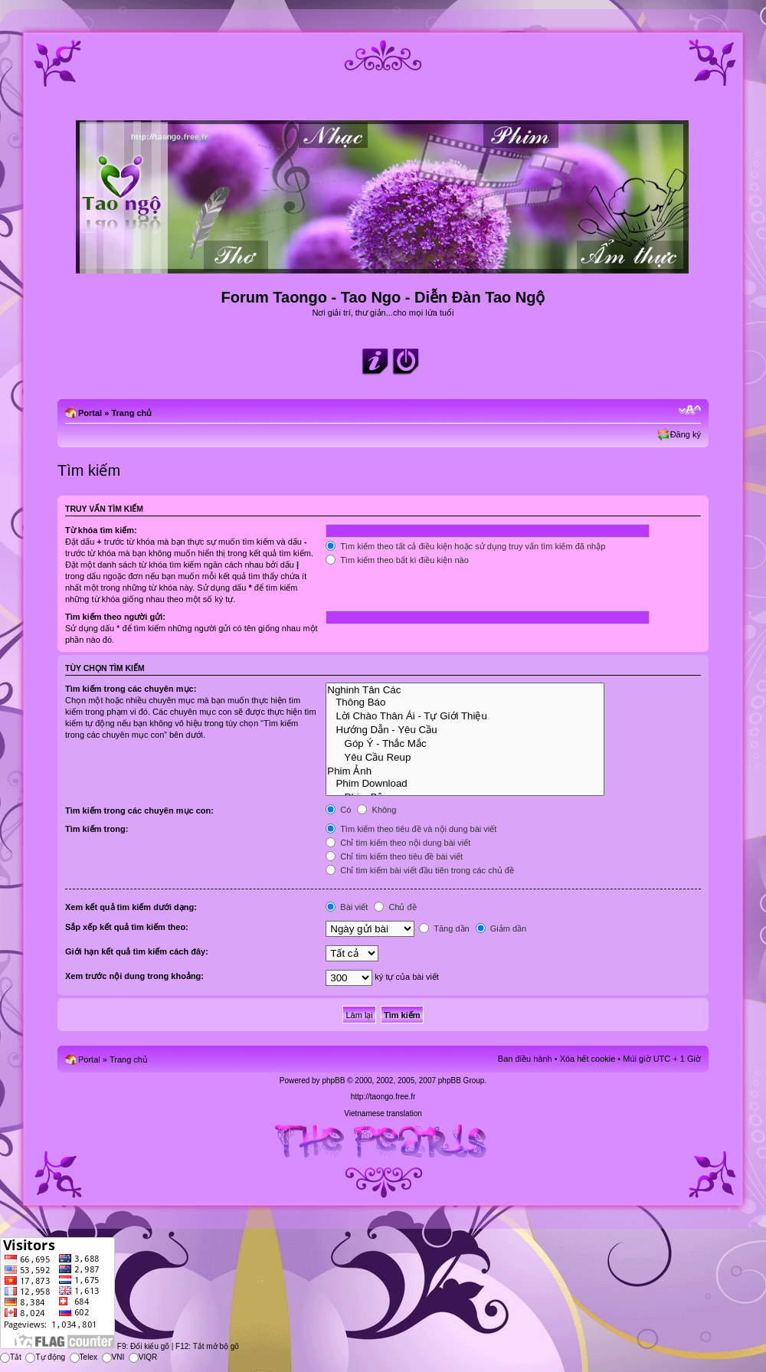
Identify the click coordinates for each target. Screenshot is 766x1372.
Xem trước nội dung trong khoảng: (134, 976)
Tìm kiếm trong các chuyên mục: (130, 688)
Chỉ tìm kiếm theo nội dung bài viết (398, 842)
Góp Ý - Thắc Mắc (465, 743)
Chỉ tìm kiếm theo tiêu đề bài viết (394, 856)
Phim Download (465, 784)
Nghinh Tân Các (465, 690)
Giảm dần (501, 928)
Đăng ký (685, 434)
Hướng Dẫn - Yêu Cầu (465, 729)
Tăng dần (444, 928)
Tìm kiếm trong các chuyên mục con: (139, 810)
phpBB (333, 1080)
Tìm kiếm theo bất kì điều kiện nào (397, 560)
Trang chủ (131, 412)
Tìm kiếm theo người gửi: (115, 616)
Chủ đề (395, 907)
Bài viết (347, 907)
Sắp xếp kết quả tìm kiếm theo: (126, 927)
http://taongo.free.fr (383, 1096)
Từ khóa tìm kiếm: (101, 530)
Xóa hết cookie (588, 1058)
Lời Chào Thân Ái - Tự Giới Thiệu (465, 715)
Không (376, 809)
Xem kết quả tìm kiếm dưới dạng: (131, 907)
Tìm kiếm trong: (96, 828)
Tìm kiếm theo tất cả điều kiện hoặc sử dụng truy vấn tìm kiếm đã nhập (465, 546)
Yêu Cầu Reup (465, 757)
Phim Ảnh (465, 771)
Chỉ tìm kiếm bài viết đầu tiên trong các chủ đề (420, 870)
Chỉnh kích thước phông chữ (690, 410)
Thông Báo (465, 702)
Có (338, 809)
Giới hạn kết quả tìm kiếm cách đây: (136, 951)
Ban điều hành (525, 1058)
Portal (90, 412)
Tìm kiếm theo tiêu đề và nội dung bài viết (411, 828)
